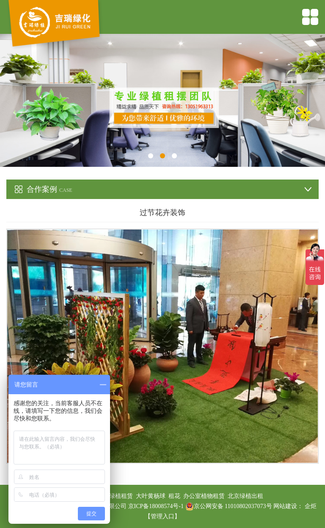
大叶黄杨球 (150, 496)
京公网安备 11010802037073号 (228, 506)
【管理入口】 (162, 516)
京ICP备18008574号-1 (156, 506)
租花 (174, 496)
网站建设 (285, 506)
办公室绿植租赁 (112, 496)
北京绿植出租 (245, 496)
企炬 (311, 506)
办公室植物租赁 (204, 496)
